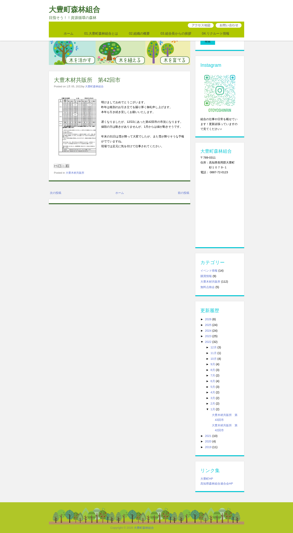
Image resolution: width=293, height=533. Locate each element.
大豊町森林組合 (74, 9)
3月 (213, 391)
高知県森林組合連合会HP (216, 476)
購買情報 (206, 269)
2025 (208, 318)
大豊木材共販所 (75, 172)
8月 (213, 363)
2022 (208, 335)
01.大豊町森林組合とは (101, 33)
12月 (214, 340)
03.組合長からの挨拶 (176, 33)
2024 (208, 324)
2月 (213, 397)
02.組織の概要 (139, 33)
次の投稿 (55, 192)
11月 (214, 346)
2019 (208, 440)
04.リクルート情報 (216, 33)
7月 (213, 369)
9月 (213, 357)
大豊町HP (206, 472)
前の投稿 (183, 192)
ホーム (68, 33)
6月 (213, 374)
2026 (208, 312)
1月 (213, 402)
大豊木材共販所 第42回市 (87, 80)
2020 (208, 434)
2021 (208, 429)
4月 (213, 385)
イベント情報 (209, 263)
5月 (213, 380)
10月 (214, 352)
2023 (208, 329)
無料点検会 (207, 280)
